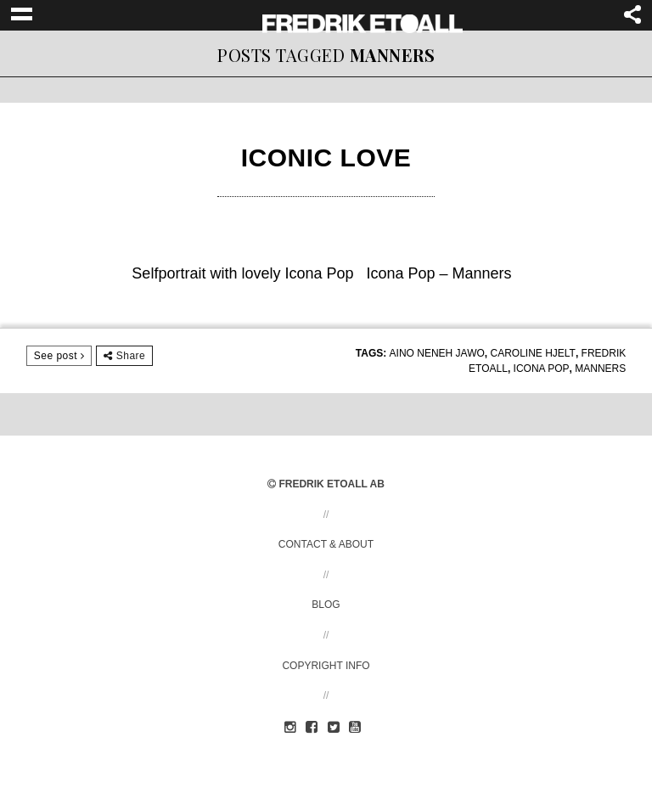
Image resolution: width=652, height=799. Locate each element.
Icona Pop (542, 368)
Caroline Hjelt (532, 353)
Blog (326, 605)
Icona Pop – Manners (439, 273)
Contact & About (326, 544)
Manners (600, 368)
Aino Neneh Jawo (437, 353)
